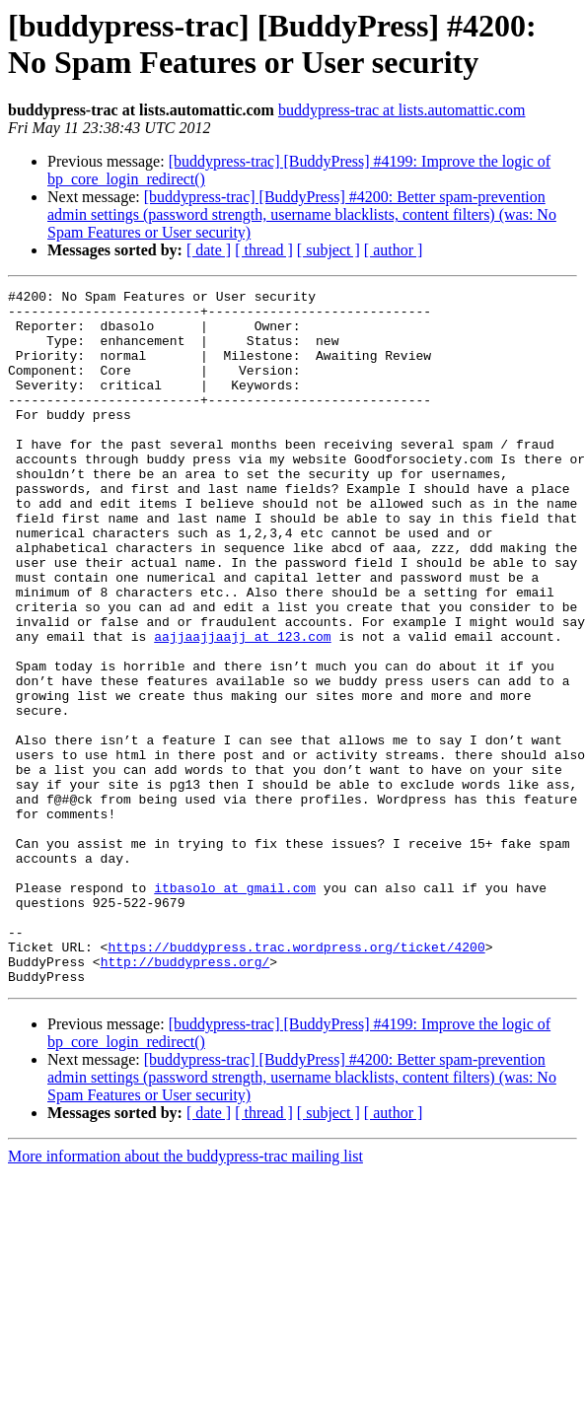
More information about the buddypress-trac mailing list (185, 1295)
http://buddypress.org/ (185, 1097)
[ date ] (208, 250)
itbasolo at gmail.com (235, 1008)
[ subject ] (328, 250)
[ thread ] (264, 250)
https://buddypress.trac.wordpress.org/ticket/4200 (296, 1079)
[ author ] (393, 250)
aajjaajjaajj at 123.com (242, 707)
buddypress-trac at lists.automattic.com (402, 110)
